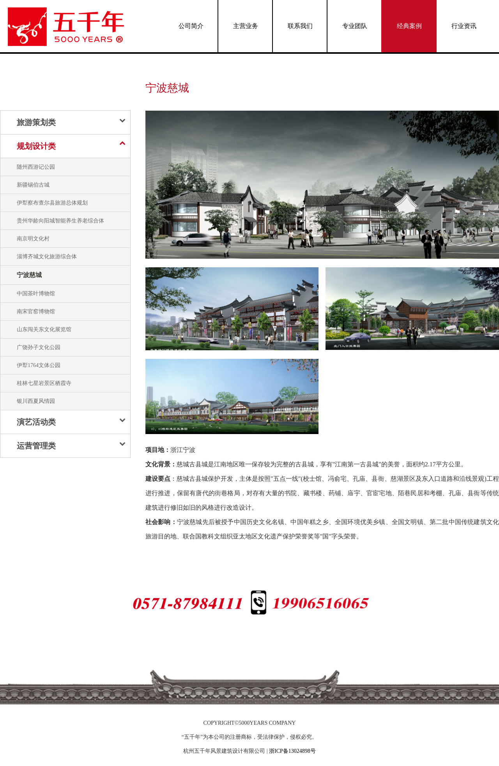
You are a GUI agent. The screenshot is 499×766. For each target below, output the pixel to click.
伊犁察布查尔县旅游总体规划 (52, 203)
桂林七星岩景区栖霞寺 (44, 383)
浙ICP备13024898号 (292, 751)
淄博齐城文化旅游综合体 (47, 256)
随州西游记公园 (36, 167)
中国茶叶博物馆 (36, 294)
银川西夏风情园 (36, 401)
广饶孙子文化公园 (38, 347)
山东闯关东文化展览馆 (44, 329)
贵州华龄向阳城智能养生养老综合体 (60, 221)
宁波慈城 (29, 275)
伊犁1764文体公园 (38, 365)
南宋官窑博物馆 (36, 311)
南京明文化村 (33, 239)
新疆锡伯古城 (33, 185)
